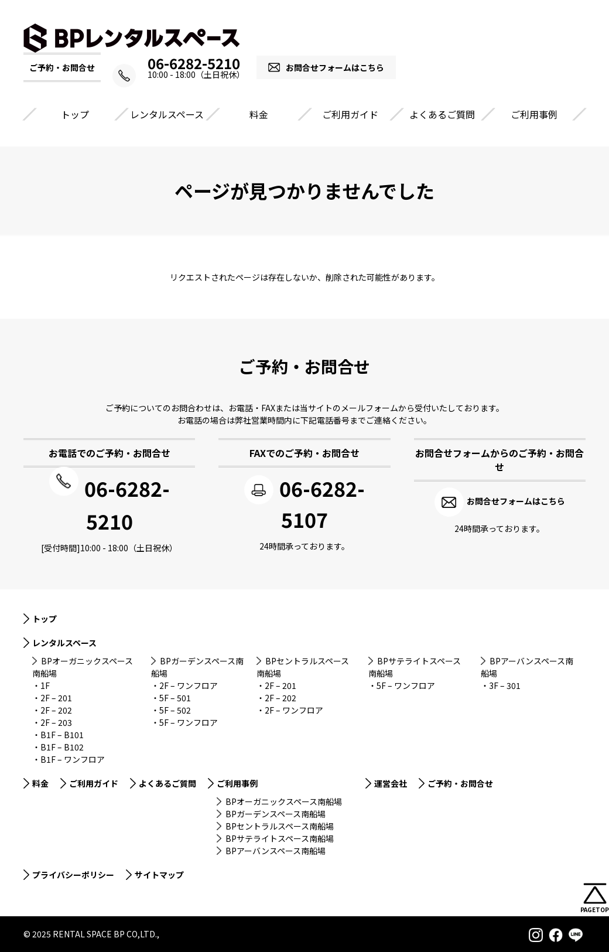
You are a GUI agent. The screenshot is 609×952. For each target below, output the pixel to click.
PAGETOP (594, 909)
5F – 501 (175, 696)
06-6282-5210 (194, 63)
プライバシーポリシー (73, 873)
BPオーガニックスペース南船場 (283, 800)
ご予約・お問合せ (460, 781)
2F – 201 (56, 696)
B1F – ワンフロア (72, 757)
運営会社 (390, 781)
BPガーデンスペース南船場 (275, 812)
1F (45, 684)
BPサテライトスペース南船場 (279, 836)
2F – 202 (56, 708)
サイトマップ (159, 873)
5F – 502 (175, 708)
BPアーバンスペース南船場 (275, 849)
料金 (258, 114)
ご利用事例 (534, 114)
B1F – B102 (62, 745)
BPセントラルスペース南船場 (279, 824)
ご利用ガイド (350, 114)
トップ (75, 114)
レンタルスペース (167, 114)
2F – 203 (56, 720)
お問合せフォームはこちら (344, 67)
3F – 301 (505, 684)
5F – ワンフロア (188, 720)
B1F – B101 (62, 733)
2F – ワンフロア (188, 684)
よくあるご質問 (442, 114)
